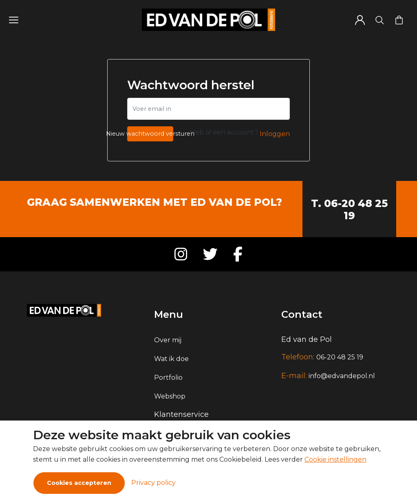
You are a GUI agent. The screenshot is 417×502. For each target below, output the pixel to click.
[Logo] (208, 20)
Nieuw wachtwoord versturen (150, 133)
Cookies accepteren (79, 483)
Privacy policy (153, 483)
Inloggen (275, 134)
